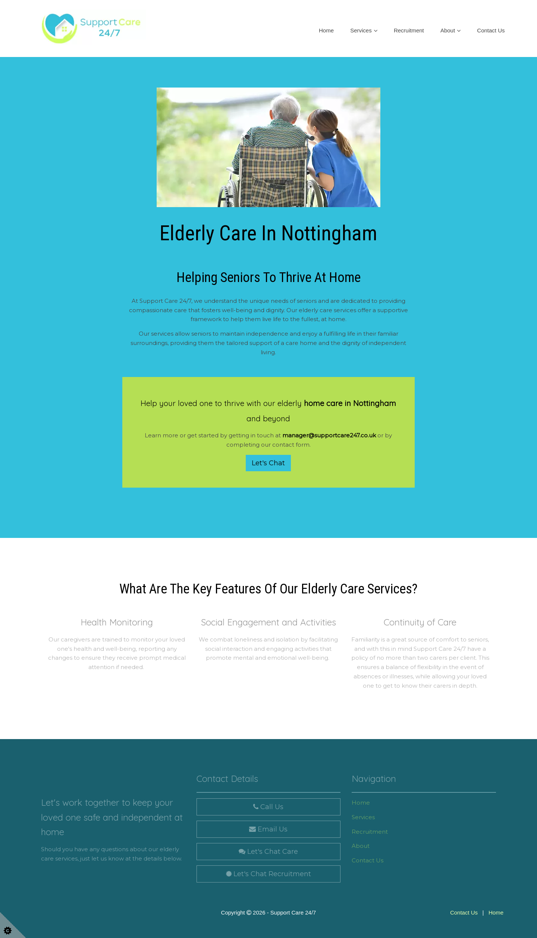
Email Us (268, 829)
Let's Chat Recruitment (268, 874)
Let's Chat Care (268, 851)
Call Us (268, 807)
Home (326, 30)
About (447, 30)
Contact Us (491, 30)
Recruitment (409, 30)
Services (361, 30)
